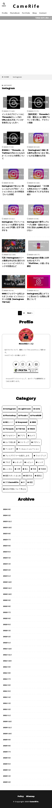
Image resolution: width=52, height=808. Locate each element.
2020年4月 (7, 770)
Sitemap (30, 796)
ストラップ (24, 442)
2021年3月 (7, 703)
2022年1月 (7, 643)
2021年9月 (7, 667)
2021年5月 (7, 691)
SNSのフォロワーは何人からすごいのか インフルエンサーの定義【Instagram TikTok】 (13, 298)
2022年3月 (7, 630)
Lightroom (25, 409)
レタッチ (18, 462)
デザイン (36, 442)
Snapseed (22, 422)
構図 (31, 482)
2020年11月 (7, 727)
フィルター (9, 449)
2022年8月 (7, 606)
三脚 (18, 469)
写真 (34, 469)
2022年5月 (7, 624)
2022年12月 (7, 582)
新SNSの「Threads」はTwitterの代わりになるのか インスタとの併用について (13, 154)
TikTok (21, 429)
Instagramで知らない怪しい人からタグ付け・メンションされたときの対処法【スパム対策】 (13, 190)
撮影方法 (28, 476)
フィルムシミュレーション (28, 449)
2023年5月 (7, 552)
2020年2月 (7, 782)
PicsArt (24, 415)
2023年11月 (7, 521)
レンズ (40, 462)
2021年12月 (7, 649)
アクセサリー (10, 436)
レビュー (29, 462)
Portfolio (26, 13)
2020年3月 (7, 776)
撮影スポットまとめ (13, 476)
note (37, 409)
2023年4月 (7, 558)
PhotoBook (14, 13)
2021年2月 (7, 709)
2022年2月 (7, 637)
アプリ (22, 436)
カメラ (32, 436)
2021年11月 (7, 655)
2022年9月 (7, 600)
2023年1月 (7, 576)
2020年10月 (7, 734)
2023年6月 (7, 546)
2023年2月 (7, 570)
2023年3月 (7, 564)
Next (29, 313)
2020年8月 (7, 746)
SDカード (9, 422)
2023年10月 (7, 527)
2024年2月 (7, 515)
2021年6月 (7, 685)
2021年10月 (7, 661)
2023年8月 (7, 534)
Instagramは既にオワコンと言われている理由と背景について (38, 296)
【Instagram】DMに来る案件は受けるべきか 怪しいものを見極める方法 (38, 153)
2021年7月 (7, 679)
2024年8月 (7, 509)
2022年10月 (7, 594)
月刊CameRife (11, 482)
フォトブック (41, 456)
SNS (34, 422)
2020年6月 (7, 758)
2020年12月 (7, 721)
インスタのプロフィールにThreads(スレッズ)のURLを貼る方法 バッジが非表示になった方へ (13, 118)
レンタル (8, 469)
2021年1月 (7, 715)
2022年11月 (7, 588)
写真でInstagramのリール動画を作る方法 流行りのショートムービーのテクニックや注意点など (13, 262)
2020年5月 (7, 764)
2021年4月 (7, 697)
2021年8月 (7, 673)
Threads (9, 429)
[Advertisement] (26, 47)
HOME (6, 77)
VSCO (32, 429)
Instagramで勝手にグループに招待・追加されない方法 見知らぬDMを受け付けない (38, 226)
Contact (42, 13)
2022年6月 (7, 618)
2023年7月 (7, 540)
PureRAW (36, 415)
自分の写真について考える (15, 489)
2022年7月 (7, 612)
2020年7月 (7, 752)
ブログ (7, 462)
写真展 (43, 469)
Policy (21, 796)
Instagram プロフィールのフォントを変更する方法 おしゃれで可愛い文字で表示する (13, 226)
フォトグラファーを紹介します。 (18, 456)
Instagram (17, 77)
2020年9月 (7, 740)
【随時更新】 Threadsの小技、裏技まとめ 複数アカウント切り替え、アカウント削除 (38, 118)
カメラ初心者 (10, 442)
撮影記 (39, 476)
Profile (5, 13)
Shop (34, 13)
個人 (26, 469)
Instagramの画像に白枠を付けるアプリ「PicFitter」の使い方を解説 (38, 262)
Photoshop (10, 415)
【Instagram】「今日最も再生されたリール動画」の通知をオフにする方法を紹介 (38, 190)
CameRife (33, 802)
